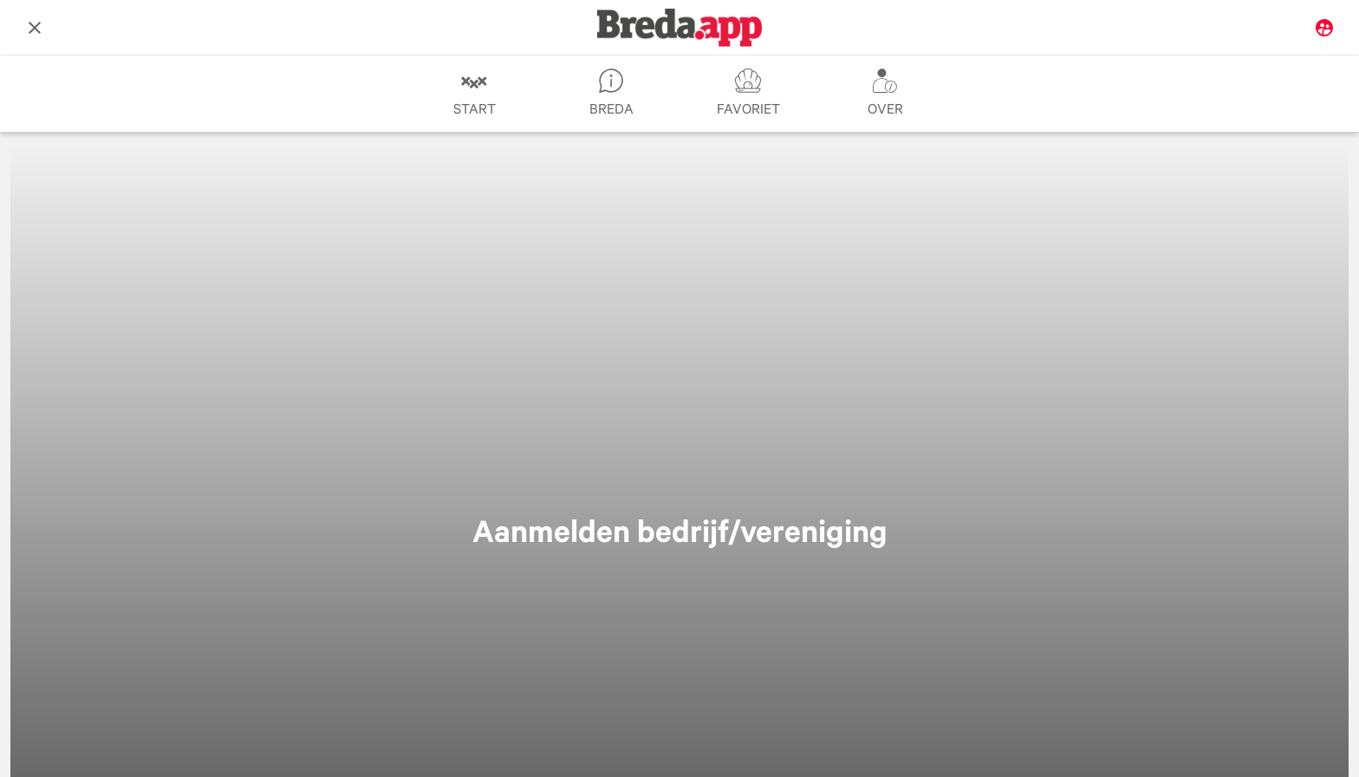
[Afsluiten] (34, 27)
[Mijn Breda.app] (1324, 28)
